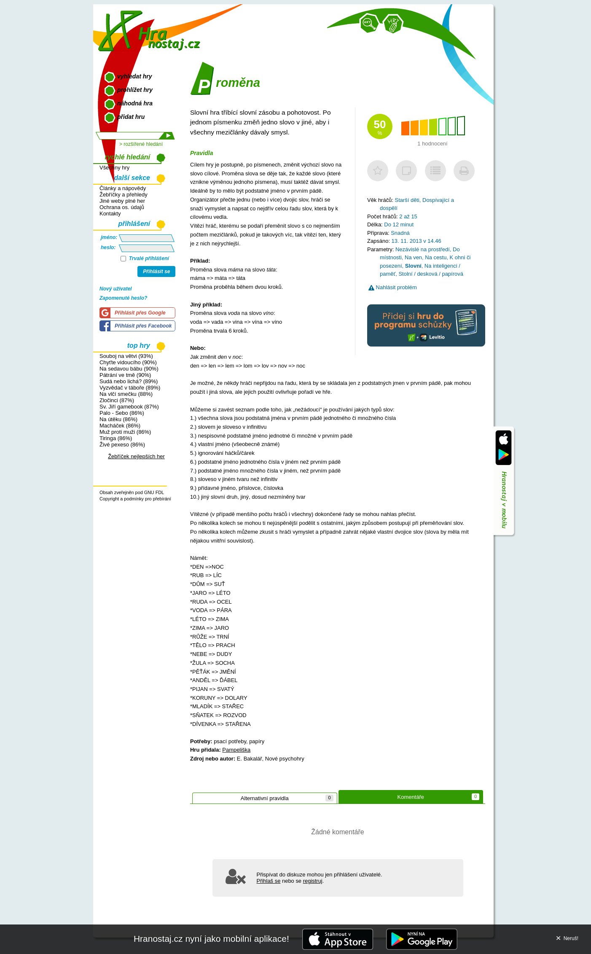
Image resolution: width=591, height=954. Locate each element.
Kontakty (110, 213)
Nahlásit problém (392, 287)
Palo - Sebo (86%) (121, 413)
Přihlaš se (269, 881)
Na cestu (435, 257)
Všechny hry (114, 167)
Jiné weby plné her (122, 201)
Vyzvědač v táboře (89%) (129, 387)
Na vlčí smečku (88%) (126, 394)
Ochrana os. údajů (121, 207)
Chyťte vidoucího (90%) (128, 362)
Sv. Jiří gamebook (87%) (129, 406)
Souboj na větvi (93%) (126, 356)
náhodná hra (135, 103)
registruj (312, 881)
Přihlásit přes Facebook (143, 326)
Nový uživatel (115, 289)
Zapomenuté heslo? (123, 298)
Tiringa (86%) (115, 438)
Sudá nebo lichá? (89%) (128, 381)
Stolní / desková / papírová (430, 274)
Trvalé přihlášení (145, 258)
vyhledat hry (134, 76)
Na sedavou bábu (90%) (128, 368)
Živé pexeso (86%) (122, 444)
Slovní (413, 266)
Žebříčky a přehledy (123, 194)
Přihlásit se (156, 271)
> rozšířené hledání (141, 144)
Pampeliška (236, 750)
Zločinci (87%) (116, 400)
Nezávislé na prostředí (422, 249)
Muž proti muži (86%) (125, 432)
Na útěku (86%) (118, 419)
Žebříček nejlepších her (136, 456)
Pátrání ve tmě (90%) (125, 375)
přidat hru (131, 116)
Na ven (413, 257)
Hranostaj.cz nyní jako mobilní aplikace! (211, 938)
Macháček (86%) (119, 425)
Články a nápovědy (122, 188)
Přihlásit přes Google (140, 313)
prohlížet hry (135, 89)
